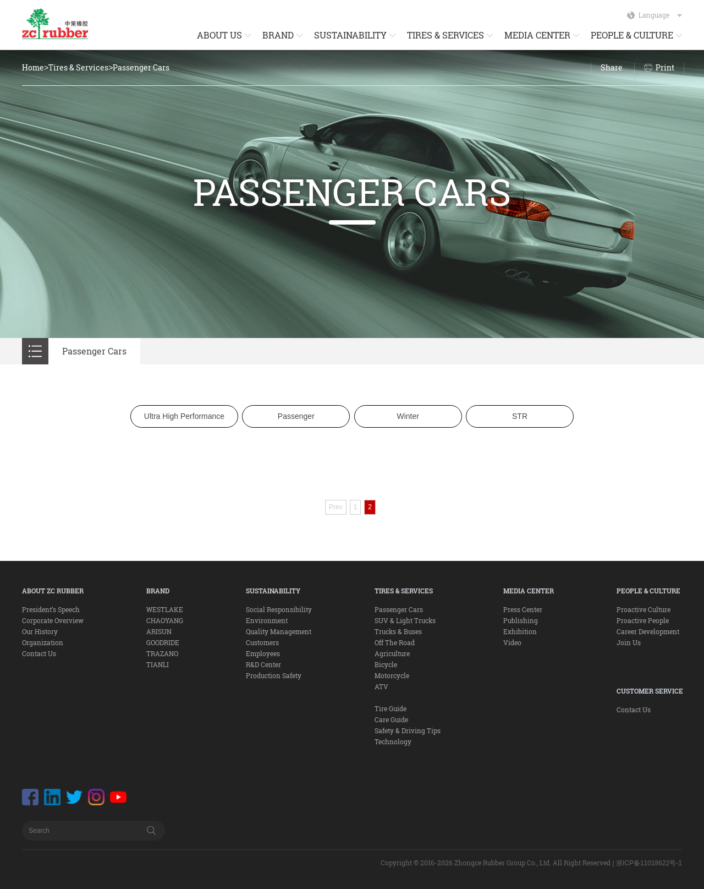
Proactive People (643, 620)
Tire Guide (390, 708)
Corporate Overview (53, 620)
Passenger (296, 416)
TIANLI (157, 664)
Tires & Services (78, 67)
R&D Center (263, 664)
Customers (262, 642)
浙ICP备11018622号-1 (649, 863)
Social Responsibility (279, 609)
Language (660, 14)
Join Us (629, 642)
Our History (40, 631)
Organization (42, 642)
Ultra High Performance (184, 416)
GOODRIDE (162, 642)
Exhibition (520, 631)
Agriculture (392, 653)
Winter (408, 416)
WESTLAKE (164, 609)
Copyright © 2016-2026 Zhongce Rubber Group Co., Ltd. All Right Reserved (495, 862)
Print (665, 67)
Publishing (520, 620)
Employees (263, 653)
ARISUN (159, 631)
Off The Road (395, 642)
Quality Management (278, 631)
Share (612, 67)
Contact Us (39, 653)
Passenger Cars (141, 67)
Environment (267, 620)
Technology (393, 741)
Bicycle (386, 664)
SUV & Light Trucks (405, 620)
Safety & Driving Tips (408, 730)
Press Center (522, 609)
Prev (336, 507)
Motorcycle (392, 675)
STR (519, 416)
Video (512, 642)
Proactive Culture (643, 609)
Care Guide (391, 719)
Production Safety (273, 675)
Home (33, 67)
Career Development (648, 631)
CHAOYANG (164, 620)
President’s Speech (51, 609)
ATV (381, 686)
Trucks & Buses (398, 631)
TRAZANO (162, 653)
